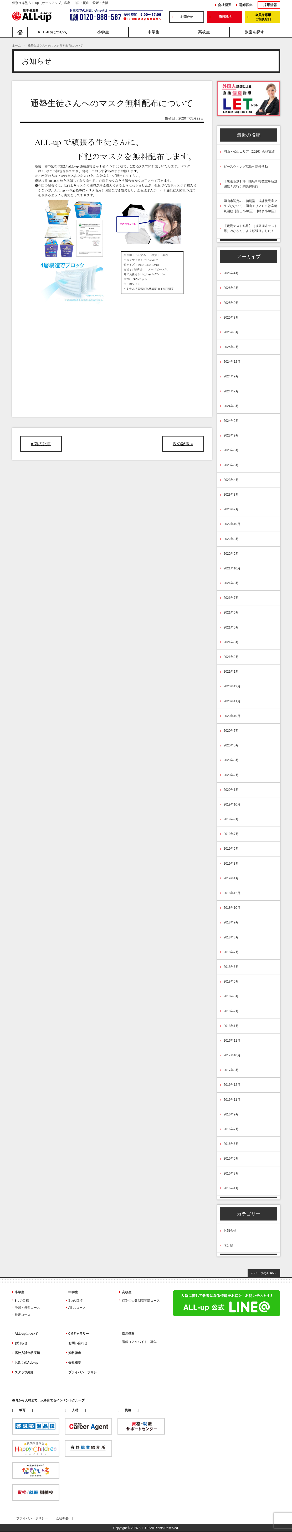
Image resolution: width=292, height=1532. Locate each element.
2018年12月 (232, 893)
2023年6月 (231, 450)
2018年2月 (231, 1011)
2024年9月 (231, 376)
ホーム (16, 45)
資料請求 (225, 17)
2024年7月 (231, 391)
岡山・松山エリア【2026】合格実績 (249, 151)
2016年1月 (231, 1188)
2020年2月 (231, 775)
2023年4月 (231, 480)
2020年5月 (231, 745)
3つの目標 (22, 1300)
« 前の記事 (41, 444)
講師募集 (246, 5)
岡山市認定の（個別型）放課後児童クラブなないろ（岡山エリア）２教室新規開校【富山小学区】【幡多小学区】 (250, 206)
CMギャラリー (78, 1334)
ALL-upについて (53, 32)
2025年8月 (231, 317)
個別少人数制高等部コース (141, 1300)
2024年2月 (231, 421)
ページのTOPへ (265, 1273)
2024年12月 (232, 361)
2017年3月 (231, 1070)
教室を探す (254, 32)
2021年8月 (231, 583)
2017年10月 (232, 1055)
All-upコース (77, 1308)
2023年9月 (231, 435)
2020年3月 (231, 760)
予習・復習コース (27, 1308)
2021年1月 (231, 671)
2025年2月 (231, 347)
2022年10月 (232, 524)
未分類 (228, 1245)
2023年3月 (231, 494)
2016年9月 (231, 1114)
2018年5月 (231, 981)
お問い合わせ (77, 1343)
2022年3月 (231, 539)
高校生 (204, 32)
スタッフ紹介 (24, 1372)
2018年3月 (231, 996)
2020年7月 (231, 731)
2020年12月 (232, 686)
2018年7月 (231, 952)
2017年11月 (232, 1040)
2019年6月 (231, 848)
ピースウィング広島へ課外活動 (246, 166)
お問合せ (186, 17)
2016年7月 (231, 1129)
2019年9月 (231, 819)
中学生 (154, 32)
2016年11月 (232, 1100)
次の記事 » (183, 444)
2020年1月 (231, 790)
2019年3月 (231, 863)
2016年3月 (231, 1173)
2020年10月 (232, 716)
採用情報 (270, 5)
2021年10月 (232, 568)
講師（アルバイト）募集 (139, 1342)
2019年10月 (232, 804)
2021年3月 (231, 642)
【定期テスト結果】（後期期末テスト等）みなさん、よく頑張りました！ (250, 228)
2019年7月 (231, 834)
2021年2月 (231, 657)
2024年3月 (231, 406)
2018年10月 (232, 908)
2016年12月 (232, 1085)
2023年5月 (231, 465)
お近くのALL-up (26, 1362)
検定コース (22, 1315)
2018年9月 (231, 922)
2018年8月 (231, 937)
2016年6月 (231, 1144)
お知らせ (230, 1230)
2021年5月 (231, 627)
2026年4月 (231, 273)
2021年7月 (231, 598)
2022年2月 (231, 553)
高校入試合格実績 (27, 1353)
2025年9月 (231, 303)
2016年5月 (231, 1158)
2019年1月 (231, 878)
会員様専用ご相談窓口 (263, 17)
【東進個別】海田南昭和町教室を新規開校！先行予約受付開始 (250, 183)
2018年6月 (231, 967)
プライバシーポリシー (84, 1372)
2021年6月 (231, 612)
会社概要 (225, 5)
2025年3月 (231, 332)
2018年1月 (231, 1026)
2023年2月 (231, 509)
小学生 (103, 32)
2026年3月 (231, 288)
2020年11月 (232, 701)
